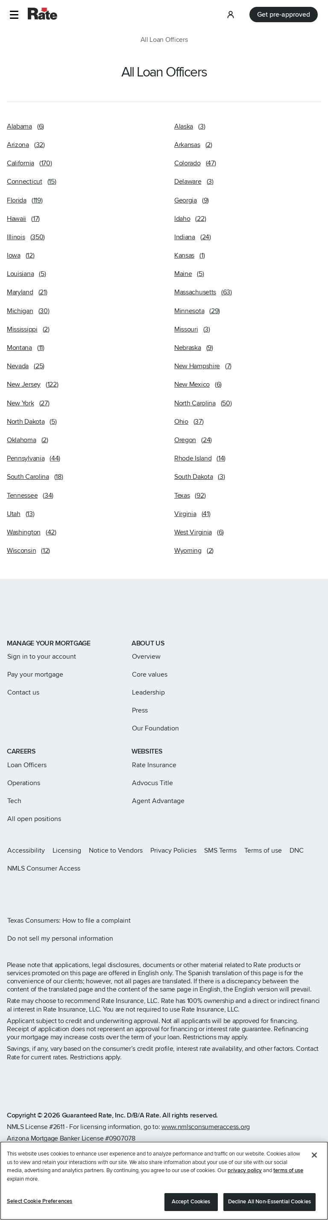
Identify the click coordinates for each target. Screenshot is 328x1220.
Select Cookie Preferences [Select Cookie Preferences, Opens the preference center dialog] (39, 1202)
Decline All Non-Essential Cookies (269, 1202)
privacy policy (245, 1171)
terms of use (288, 1171)
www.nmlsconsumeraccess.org (205, 1127)
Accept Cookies (191, 1202)
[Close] (314, 1156)
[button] (13, 14)
